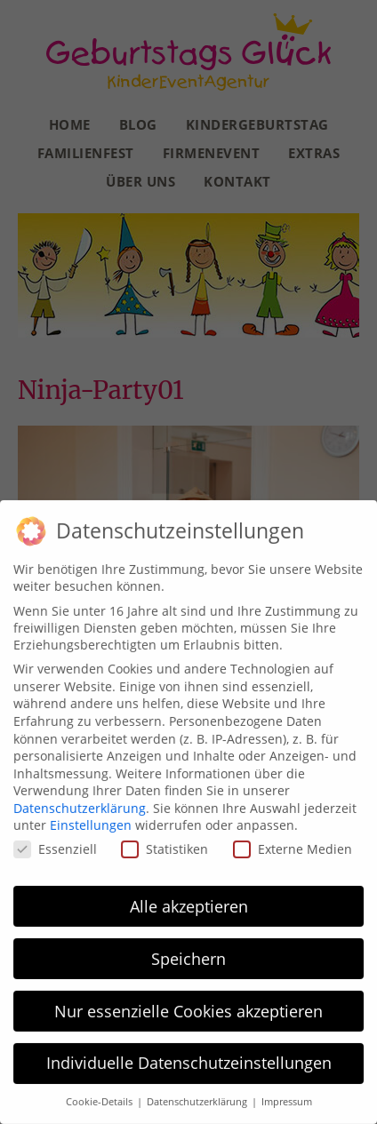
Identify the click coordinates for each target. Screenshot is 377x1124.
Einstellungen (91, 820)
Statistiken (164, 844)
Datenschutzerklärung (79, 802)
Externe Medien (292, 844)
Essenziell (55, 844)
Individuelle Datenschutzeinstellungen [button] (189, 1058)
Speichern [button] (188, 953)
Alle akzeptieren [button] (189, 901)
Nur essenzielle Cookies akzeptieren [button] (188, 1005)
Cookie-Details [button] (100, 1097)
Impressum (286, 1097)
